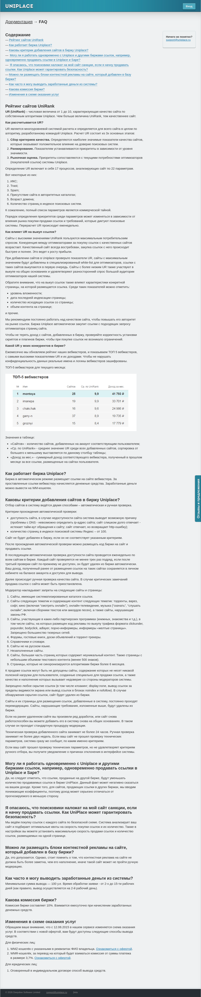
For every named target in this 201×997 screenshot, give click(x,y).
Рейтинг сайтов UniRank (26, 40)
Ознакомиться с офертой (114, 949)
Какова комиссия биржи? (27, 89)
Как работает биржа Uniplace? (30, 45)
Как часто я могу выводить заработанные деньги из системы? (53, 84)
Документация (19, 21)
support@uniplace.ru (178, 39)
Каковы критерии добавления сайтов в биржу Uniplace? (48, 50)
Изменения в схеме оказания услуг (34, 94)
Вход (189, 6)
